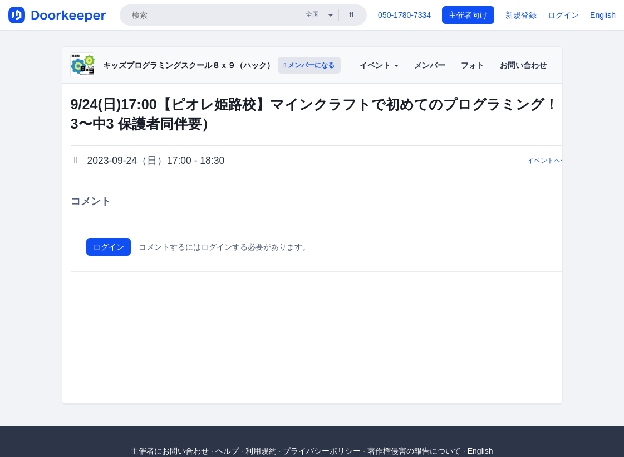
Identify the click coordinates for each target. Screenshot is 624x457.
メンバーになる (309, 65)
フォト (472, 65)
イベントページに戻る (560, 160)
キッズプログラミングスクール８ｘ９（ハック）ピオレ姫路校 (212, 65)
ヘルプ (227, 450)
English (603, 15)
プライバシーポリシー (322, 450)
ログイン (563, 15)
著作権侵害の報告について (414, 450)
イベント (379, 65)
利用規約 (261, 450)
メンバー (429, 65)
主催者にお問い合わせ (170, 450)
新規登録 (521, 15)
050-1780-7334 (404, 15)
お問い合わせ (523, 65)
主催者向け (468, 15)
